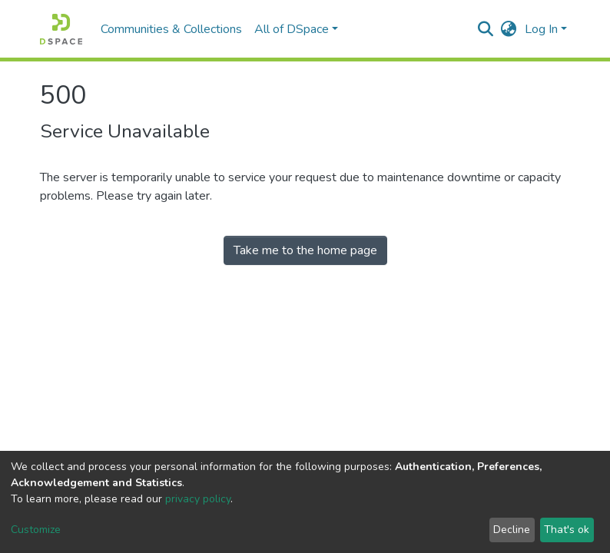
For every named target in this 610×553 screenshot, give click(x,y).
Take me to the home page (305, 250)
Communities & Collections (171, 29)
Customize (36, 529)
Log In (541, 29)
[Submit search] (486, 29)
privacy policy (197, 499)
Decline (511, 529)
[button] (509, 29)
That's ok (566, 529)
